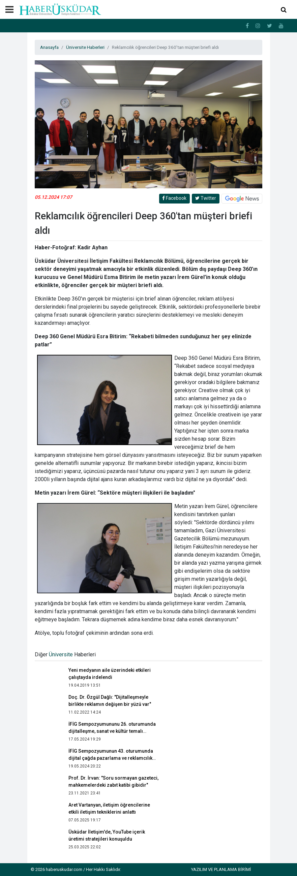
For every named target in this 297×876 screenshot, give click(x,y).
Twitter (205, 198)
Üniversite (61, 654)
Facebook (174, 198)
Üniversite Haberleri (85, 47)
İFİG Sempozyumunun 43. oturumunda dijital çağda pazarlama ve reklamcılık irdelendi (110, 758)
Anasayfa (49, 47)
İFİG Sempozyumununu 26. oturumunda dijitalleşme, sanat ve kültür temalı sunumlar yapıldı (112, 731)
